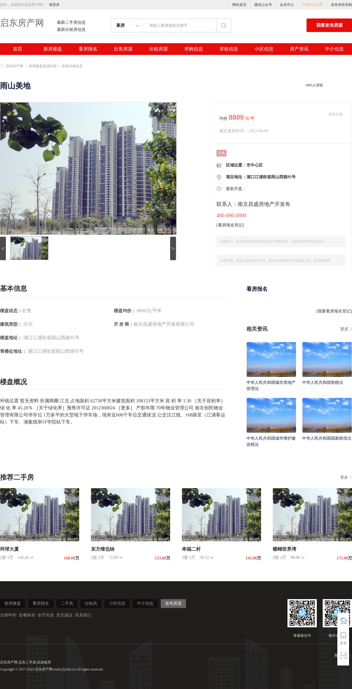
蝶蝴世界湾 (284, 549)
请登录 (54, 5)
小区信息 (264, 49)
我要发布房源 (329, 25)
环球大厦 (9, 549)
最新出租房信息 (71, 30)
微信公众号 (263, 5)
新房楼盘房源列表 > (45, 66)
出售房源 (123, 49)
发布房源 (173, 603)
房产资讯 (299, 49)
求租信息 (228, 49)
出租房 (91, 603)
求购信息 (193, 49)
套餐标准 (27, 615)
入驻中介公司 (312, 5)
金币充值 (46, 615)
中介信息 (334, 49)
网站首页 (239, 5)
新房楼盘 (52, 49)
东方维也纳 (102, 549)
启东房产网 (22, 23)
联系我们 (83, 615)
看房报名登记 (230, 225)
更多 (344, 329)
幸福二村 (191, 549)
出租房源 (158, 49)
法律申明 (8, 615)
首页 (17, 49)
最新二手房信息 (71, 23)
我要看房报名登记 (334, 311)
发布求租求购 (341, 5)
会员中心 (287, 5)
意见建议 (64, 615)
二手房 (67, 603)
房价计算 (336, 114)
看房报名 (88, 49)
